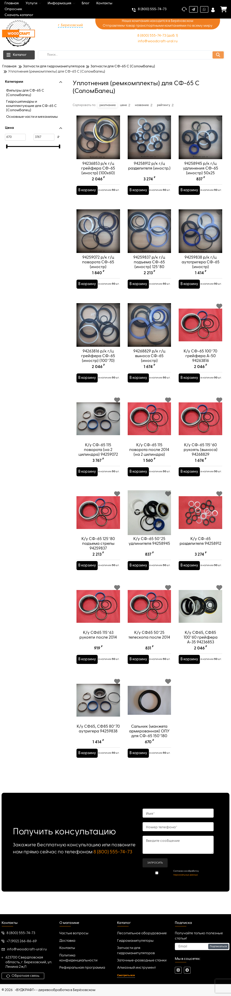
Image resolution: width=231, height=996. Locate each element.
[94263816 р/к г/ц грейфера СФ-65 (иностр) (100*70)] (98, 328)
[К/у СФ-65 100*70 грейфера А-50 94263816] (200, 328)
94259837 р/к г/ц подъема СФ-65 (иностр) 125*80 (149, 269)
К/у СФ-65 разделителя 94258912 (200, 548)
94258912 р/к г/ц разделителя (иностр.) (149, 173)
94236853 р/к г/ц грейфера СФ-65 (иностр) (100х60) (98, 176)
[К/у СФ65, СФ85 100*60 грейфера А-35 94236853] (200, 610)
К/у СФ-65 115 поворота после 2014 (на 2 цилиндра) (149, 457)
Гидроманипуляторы (135, 941)
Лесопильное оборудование (142, 933)
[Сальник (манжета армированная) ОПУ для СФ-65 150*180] (149, 704)
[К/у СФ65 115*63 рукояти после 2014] (98, 610)
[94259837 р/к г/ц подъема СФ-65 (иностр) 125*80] (149, 235)
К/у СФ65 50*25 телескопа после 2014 (149, 642)
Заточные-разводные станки (141, 960)
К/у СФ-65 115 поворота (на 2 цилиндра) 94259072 (98, 457)
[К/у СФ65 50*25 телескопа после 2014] (149, 610)
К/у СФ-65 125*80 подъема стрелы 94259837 (98, 551)
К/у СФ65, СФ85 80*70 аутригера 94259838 (98, 736)
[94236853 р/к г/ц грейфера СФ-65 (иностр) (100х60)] (98, 141)
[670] (15, 137)
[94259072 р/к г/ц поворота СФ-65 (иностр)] (98, 235)
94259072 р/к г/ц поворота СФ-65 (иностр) (98, 269)
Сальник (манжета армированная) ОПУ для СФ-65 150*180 (149, 739)
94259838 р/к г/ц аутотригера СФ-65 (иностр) (200, 269)
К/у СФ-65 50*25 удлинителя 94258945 (149, 548)
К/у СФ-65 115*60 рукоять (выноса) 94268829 (200, 457)
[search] (131, 54)
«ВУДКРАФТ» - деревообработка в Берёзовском (55, 990)
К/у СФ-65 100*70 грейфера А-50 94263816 (200, 363)
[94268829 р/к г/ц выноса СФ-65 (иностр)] (149, 328)
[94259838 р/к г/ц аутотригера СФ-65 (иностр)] (200, 235)
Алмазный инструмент (136, 968)
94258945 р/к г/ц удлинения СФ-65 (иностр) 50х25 (200, 176)
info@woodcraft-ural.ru (158, 41)
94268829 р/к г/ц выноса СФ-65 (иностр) (149, 363)
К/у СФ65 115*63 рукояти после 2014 (98, 642)
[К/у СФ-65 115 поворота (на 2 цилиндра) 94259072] (98, 422)
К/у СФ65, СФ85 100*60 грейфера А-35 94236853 (200, 645)
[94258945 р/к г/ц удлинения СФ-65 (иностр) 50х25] (200, 141)
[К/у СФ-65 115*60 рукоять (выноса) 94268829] (200, 422)
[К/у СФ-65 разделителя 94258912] (200, 516)
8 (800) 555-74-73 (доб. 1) (157, 36)
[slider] (6, 146)
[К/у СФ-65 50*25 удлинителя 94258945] (149, 516)
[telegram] (187, 970)
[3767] (44, 137)
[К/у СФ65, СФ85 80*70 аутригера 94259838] (98, 704)
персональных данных (185, 875)
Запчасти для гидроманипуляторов (136, 950)
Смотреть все (126, 975)
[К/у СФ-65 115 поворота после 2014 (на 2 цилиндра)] (149, 422)
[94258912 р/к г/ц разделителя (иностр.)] (149, 141)
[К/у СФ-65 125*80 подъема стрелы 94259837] (98, 516)
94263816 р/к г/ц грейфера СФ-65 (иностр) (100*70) (98, 363)
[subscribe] (202, 946)
